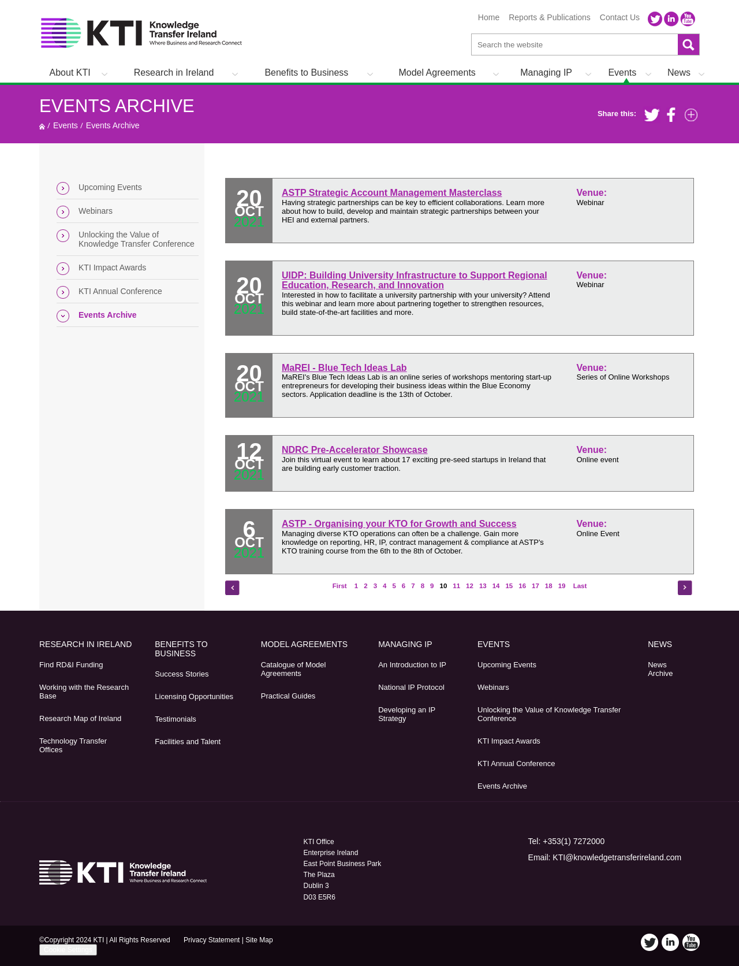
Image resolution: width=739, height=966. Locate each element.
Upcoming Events (110, 187)
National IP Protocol (411, 687)
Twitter (655, 19)
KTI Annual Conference (120, 291)
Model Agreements (436, 72)
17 (535, 585)
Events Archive (117, 106)
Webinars (96, 211)
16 (522, 585)
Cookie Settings (68, 950)
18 (549, 585)
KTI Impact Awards (112, 267)
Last (579, 585)
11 (456, 585)
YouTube (687, 19)
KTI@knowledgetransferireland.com (617, 857)
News (679, 72)
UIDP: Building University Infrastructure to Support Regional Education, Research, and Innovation (414, 280)
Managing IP (546, 72)
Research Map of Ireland (80, 718)
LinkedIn (671, 19)
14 (496, 585)
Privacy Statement (212, 940)
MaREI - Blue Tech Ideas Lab (344, 368)
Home (488, 17)
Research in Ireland (174, 72)
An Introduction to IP (412, 664)
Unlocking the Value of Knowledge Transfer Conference (137, 239)
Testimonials (175, 719)
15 (509, 585)
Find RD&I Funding (71, 664)
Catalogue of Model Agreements (293, 669)
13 (483, 585)
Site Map (259, 940)
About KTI (70, 72)
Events (622, 72)
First (341, 585)
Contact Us (620, 17)
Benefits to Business (306, 72)
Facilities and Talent (188, 741)
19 (562, 585)
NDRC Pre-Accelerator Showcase (355, 450)
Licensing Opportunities (194, 696)
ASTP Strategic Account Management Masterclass (392, 193)
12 (469, 585)
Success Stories (181, 674)
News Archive (660, 669)
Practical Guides (288, 696)
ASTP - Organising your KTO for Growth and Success (399, 524)
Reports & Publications (550, 17)
